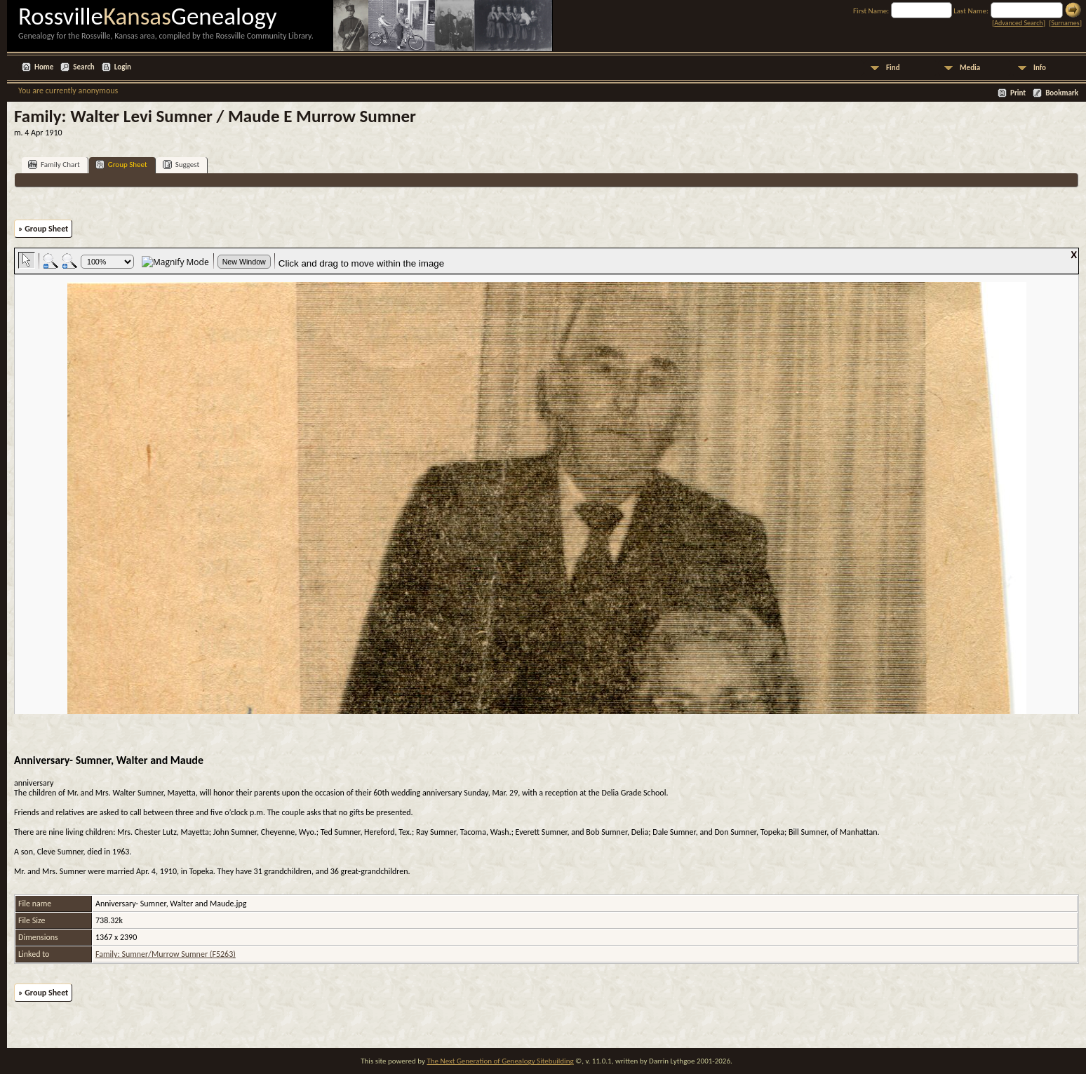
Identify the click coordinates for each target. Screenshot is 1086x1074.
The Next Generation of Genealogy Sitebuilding (500, 1061)
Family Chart (54, 164)
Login (122, 67)
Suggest (181, 164)
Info (1039, 67)
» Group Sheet (43, 229)
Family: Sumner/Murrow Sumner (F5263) (165, 954)
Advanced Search (1018, 22)
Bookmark (1061, 93)
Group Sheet (121, 164)
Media (970, 67)
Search (83, 67)
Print (1018, 93)
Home (43, 67)
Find (893, 67)
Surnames (1065, 22)
